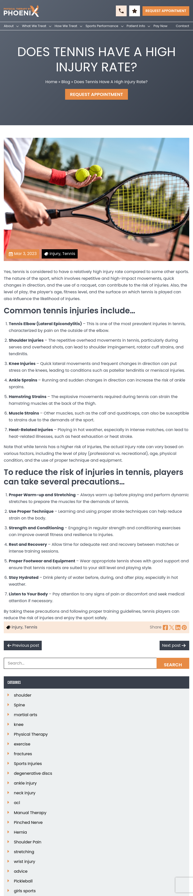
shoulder (22, 695)
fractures (23, 753)
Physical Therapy (31, 734)
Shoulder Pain (27, 842)
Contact (182, 26)
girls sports (25, 890)
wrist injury (24, 861)
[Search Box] (96, 663)
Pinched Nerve (28, 822)
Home (51, 82)
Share (155, 627)
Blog (65, 82)
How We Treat (66, 26)
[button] (121, 11)
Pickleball (23, 881)
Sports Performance (102, 26)
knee (18, 724)
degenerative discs (33, 773)
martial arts (25, 714)
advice (20, 871)
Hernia (20, 832)
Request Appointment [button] (166, 10)
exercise (22, 744)
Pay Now (161, 26)
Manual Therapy (30, 812)
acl (17, 802)
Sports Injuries (28, 763)
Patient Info (136, 26)
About (9, 26)
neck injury (24, 793)
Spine (19, 705)
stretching (24, 851)
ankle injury (25, 783)
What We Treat (34, 26)
